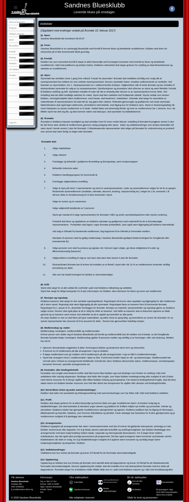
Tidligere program (16, 34)
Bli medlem (13, 46)
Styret (11, 40)
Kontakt (12, 52)
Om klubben (14, 69)
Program (12, 28)
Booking (12, 57)
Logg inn (12, 122)
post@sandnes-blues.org (23, 489)
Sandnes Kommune (82, 490)
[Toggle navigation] (15, 7)
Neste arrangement (17, 22)
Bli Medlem (136, 490)
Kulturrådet (78, 482)
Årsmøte (12, 75)
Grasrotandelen (167, 482)
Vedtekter (13, 63)
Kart (41, 492)
